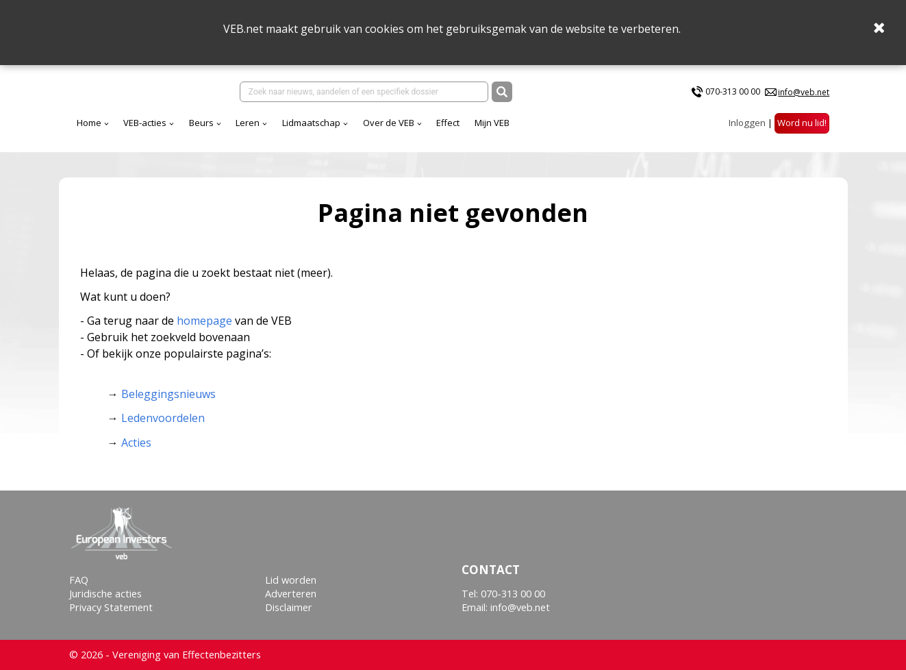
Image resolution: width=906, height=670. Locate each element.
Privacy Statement (111, 607)
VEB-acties (144, 122)
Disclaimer (288, 607)
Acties (136, 442)
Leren (248, 122)
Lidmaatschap (311, 122)
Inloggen (747, 122)
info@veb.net (803, 92)
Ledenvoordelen (163, 417)
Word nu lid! (802, 122)
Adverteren (290, 593)
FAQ (78, 579)
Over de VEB (388, 122)
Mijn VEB (492, 122)
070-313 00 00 (732, 91)
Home (89, 122)
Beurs (201, 122)
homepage (204, 320)
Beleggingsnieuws (168, 393)
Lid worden (290, 579)
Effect (448, 122)
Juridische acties (105, 593)
